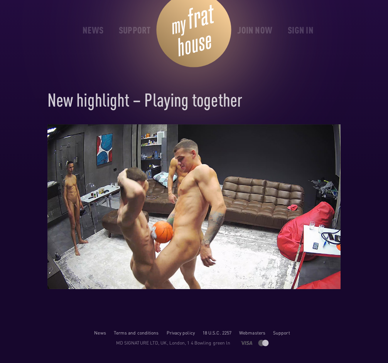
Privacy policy (181, 333)
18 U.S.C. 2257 (216, 333)
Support (281, 333)
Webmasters (252, 333)
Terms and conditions (136, 333)
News (100, 333)
